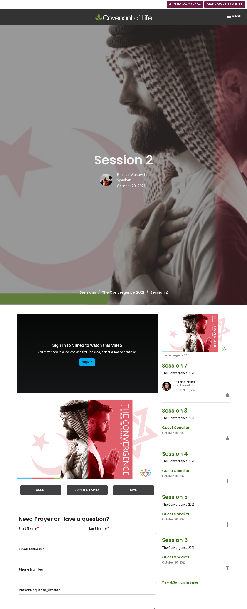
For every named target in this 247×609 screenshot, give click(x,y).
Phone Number (31, 569)
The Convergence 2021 (123, 292)
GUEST (41, 490)
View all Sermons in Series (180, 582)
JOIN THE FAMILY (87, 490)
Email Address (31, 549)
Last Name (99, 528)
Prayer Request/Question (39, 589)
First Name (29, 528)
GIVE (133, 490)
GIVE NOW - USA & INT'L (224, 4)
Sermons (87, 292)
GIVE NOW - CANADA (185, 4)
